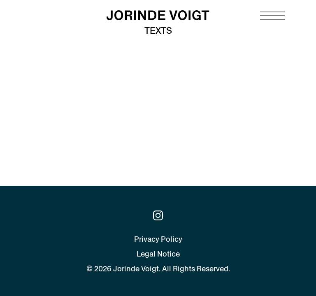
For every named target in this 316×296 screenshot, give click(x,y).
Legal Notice (158, 254)
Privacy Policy (158, 239)
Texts (158, 30)
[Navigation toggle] (272, 15)
